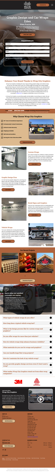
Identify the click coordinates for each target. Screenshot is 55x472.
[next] (51, 273)
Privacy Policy (9, 469)
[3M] (18, 381)
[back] (3, 273)
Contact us (44, 104)
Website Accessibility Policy (43, 469)
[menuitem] (3, 458)
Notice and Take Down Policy (33, 469)
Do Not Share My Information (17, 469)
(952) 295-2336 (6, 443)
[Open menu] (52, 5)
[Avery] (37, 381)
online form (19, 93)
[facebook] (3, 450)
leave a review (14, 307)
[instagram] (5, 450)
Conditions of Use (26, 469)
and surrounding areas (33, 436)
